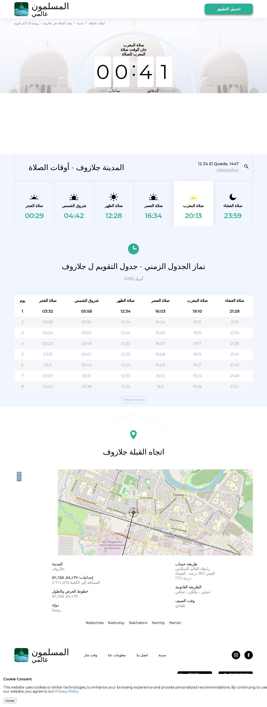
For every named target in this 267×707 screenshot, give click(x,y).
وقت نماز (90, 655)
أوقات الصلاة (97, 23)
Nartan (175, 623)
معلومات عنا (117, 655)
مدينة (80, 23)
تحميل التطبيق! (229, 9)
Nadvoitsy (116, 623)
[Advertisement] (133, 123)
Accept (10, 700)
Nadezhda (95, 623)
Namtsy (158, 623)
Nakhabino (138, 623)
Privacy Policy (67, 691)
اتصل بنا (142, 655)
